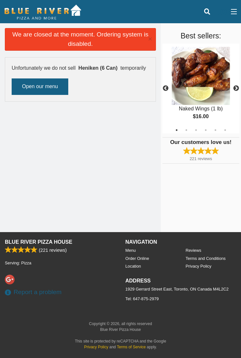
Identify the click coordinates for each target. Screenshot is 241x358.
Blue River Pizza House (38, 242)
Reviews (193, 250)
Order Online (137, 258)
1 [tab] (176, 130)
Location (133, 266)
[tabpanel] (201, 88)
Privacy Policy (199, 266)
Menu (131, 250)
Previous (165, 88)
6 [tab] (225, 130)
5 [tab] (215, 130)
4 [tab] (206, 130)
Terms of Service (131, 347)
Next (236, 88)
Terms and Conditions (206, 258)
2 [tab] (186, 130)
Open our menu (40, 86)
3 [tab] (196, 130)
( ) (220, 11)
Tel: (142, 298)
